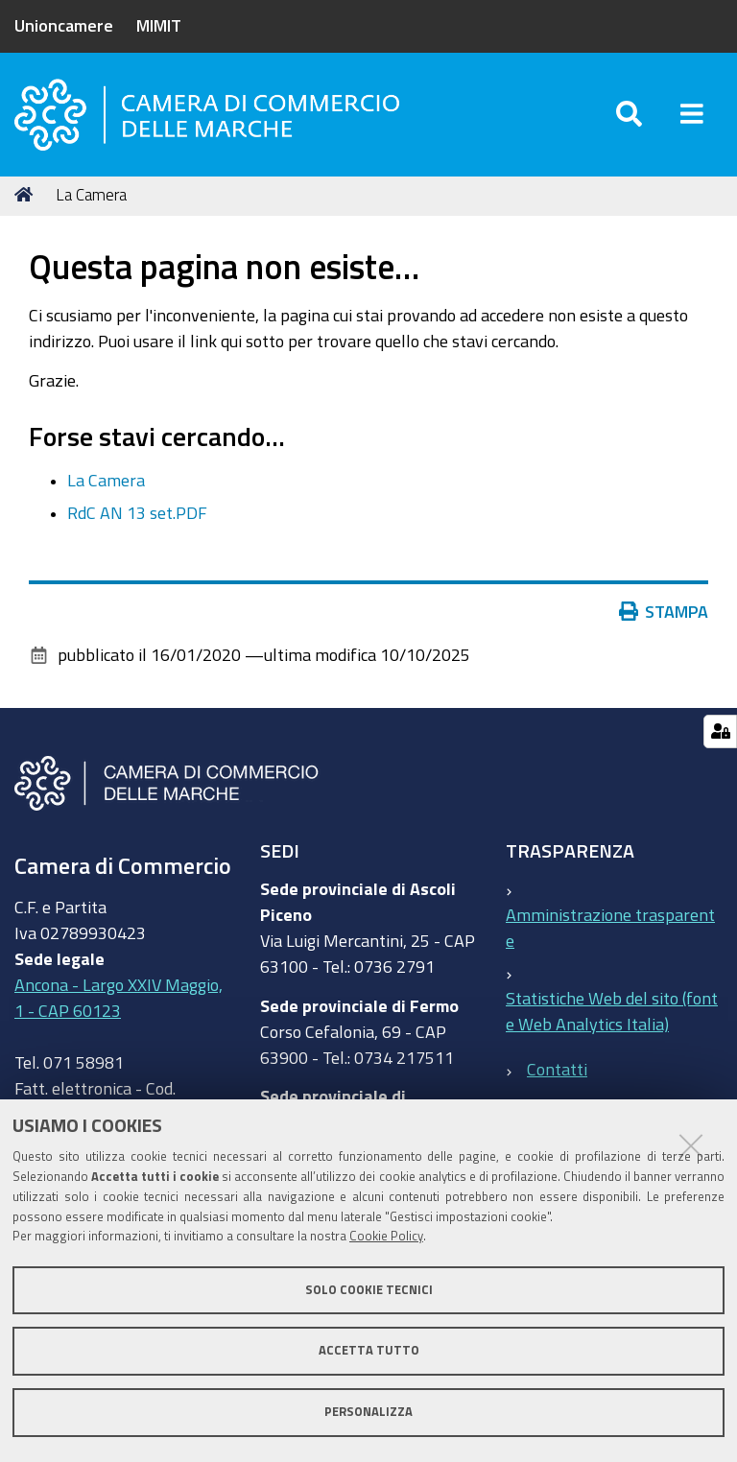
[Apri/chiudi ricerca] (629, 114)
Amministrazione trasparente (610, 928)
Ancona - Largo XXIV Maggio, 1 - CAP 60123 (118, 997)
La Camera (106, 479)
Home (26, 194)
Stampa (664, 612)
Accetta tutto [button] (369, 1350)
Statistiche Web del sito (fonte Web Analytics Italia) (612, 1011)
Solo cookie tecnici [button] (369, 1290)
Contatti (557, 1068)
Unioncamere (63, 25)
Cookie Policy (386, 1236)
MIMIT (158, 25)
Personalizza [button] (368, 1411)
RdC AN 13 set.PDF (137, 513)
